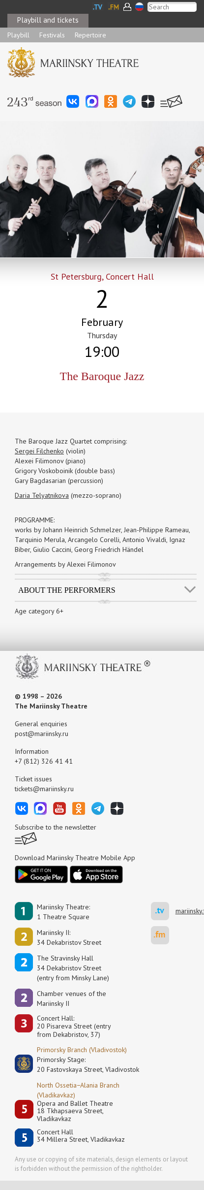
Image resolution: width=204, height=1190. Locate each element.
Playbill (18, 35)
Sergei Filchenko (39, 451)
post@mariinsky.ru (41, 733)
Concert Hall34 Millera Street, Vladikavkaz (81, 1136)
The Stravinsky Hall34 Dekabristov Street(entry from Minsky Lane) (73, 968)
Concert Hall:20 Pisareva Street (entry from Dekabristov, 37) (74, 1026)
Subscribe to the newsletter (55, 827)
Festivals (52, 35)
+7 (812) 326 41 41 (44, 761)
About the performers (67, 590)
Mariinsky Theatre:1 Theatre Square (63, 911)
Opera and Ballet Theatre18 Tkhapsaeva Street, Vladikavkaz (75, 1111)
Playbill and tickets (48, 20)
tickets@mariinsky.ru (44, 788)
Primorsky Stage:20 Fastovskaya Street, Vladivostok (81, 1064)
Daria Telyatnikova (42, 495)
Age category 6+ (39, 611)
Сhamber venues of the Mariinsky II (71, 998)
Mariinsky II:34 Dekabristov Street (69, 937)
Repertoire (90, 35)
